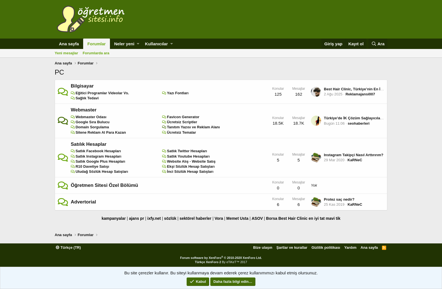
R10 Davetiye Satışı (92, 166)
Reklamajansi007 (360, 94)
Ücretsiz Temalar (181, 132)
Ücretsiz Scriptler (182, 122)
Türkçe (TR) (68, 247)
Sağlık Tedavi (87, 98)
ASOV (257, 218)
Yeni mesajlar (66, 53)
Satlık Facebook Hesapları (98, 151)
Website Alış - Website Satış (191, 161)
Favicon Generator (183, 117)
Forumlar (96, 43)
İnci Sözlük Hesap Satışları (190, 171)
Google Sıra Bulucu (93, 122)
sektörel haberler (195, 218)
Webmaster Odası (91, 117)
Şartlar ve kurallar (292, 247)
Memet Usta (237, 218)
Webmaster (83, 110)
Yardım (350, 247)
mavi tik (333, 218)
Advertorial (83, 202)
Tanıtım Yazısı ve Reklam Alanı (193, 127)
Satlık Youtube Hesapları (188, 156)
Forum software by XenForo (221, 257)
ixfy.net (154, 218)
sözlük (170, 218)
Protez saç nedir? (339, 199)
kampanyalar (113, 218)
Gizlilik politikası (325, 247)
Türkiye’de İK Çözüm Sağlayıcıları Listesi (359, 118)
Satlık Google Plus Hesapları (100, 161)
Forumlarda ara (96, 53)
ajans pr (136, 218)
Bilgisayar (82, 86)
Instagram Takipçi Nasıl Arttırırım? (353, 155)
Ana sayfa (69, 43)
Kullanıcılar (156, 43)
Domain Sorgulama (92, 127)
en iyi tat (317, 218)
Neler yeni (124, 43)
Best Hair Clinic (292, 218)
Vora (219, 218)
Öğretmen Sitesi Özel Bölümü (104, 185)
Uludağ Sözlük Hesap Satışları (102, 171)
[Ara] (377, 44)
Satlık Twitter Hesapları (187, 151)
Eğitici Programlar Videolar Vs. (102, 93)
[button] (138, 44)
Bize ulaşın (262, 247)
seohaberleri (359, 123)
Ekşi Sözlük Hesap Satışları (191, 166)
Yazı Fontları (178, 93)
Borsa (271, 218)
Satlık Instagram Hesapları (98, 156)
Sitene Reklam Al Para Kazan (101, 132)
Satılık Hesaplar (89, 144)
